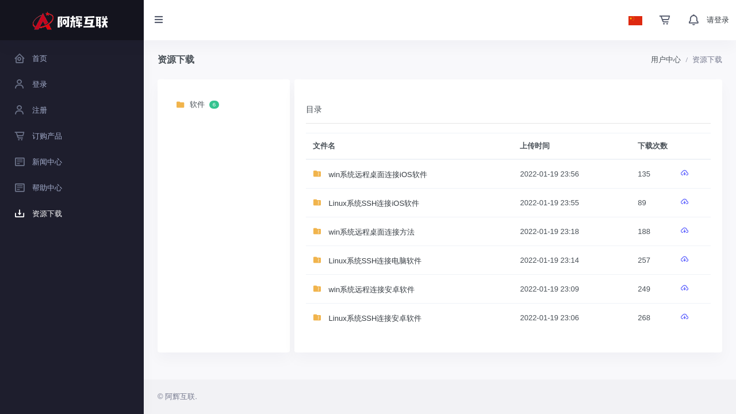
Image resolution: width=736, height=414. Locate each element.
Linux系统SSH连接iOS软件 (366, 203)
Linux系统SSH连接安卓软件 (367, 318)
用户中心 (666, 59)
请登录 (718, 20)
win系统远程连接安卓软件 (364, 289)
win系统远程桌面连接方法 (364, 232)
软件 (197, 105)
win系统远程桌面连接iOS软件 (370, 174)
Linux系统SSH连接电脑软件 (367, 260)
